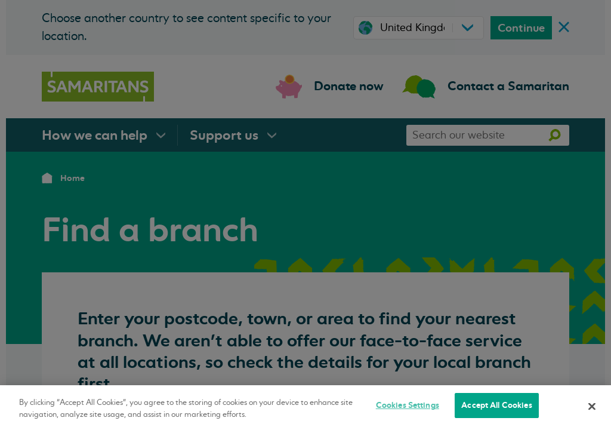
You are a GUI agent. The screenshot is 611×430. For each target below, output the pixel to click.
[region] (305, 407)
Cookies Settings (407, 405)
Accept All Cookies (496, 405)
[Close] (592, 406)
